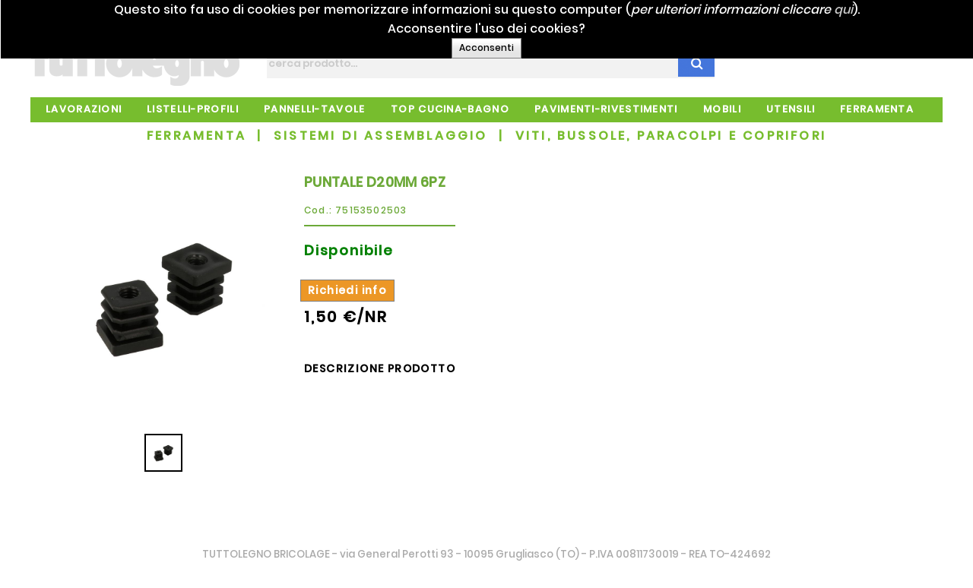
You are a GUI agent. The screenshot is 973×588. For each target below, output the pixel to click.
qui (873, 9)
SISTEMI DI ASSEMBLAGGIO (381, 135)
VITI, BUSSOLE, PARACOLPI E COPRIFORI (670, 135)
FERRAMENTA (196, 135)
